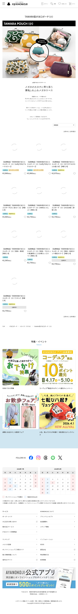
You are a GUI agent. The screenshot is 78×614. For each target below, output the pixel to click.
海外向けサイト (7, 560)
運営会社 (43, 550)
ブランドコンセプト (46, 516)
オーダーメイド (7, 516)
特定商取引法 (44, 555)
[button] (53, 3)
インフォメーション (46, 539)
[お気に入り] (62, 3)
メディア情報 (44, 527)
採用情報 (43, 560)
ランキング (6, 539)
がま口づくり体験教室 (9, 532)
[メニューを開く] (3, 3)
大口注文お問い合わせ (9, 522)
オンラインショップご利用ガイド (13, 550)
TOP (3, 326)
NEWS (42, 544)
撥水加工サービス (8, 527)
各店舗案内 (43, 522)
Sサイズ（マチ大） (25, 326)
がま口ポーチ (13, 326)
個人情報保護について (9, 555)
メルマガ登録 (6, 544)
